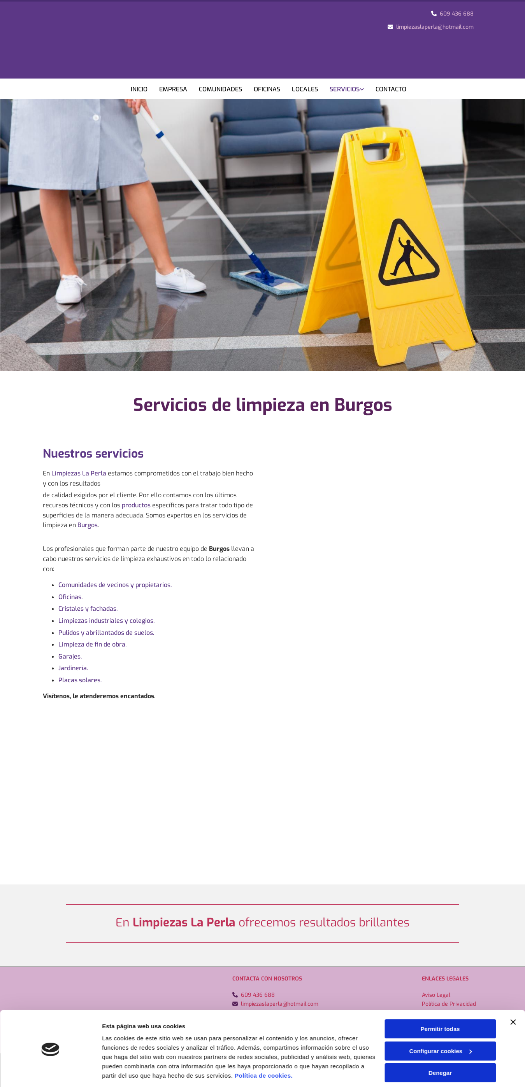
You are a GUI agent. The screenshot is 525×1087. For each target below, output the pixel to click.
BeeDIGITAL (470, 1070)
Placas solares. (80, 680)
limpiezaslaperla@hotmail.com (435, 27)
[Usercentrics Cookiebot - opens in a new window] (50, 974)
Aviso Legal (436, 995)
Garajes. (70, 656)
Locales (305, 89)
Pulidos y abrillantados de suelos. (106, 633)
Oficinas (267, 89)
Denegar (440, 950)
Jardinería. (73, 668)
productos (136, 505)
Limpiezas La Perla (78, 473)
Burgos (87, 525)
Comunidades (220, 89)
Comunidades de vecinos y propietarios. (115, 585)
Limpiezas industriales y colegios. (106, 621)
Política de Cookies (445, 1012)
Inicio (139, 89)
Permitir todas (440, 906)
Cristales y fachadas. (88, 609)
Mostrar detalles (124, 974)
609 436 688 (457, 13)
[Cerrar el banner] (513, 899)
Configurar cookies (440, 928)
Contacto (391, 89)
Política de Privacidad (449, 1004)
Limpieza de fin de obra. (92, 644)
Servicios (345, 89)
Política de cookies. (264, 952)
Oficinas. (70, 597)
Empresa (173, 89)
